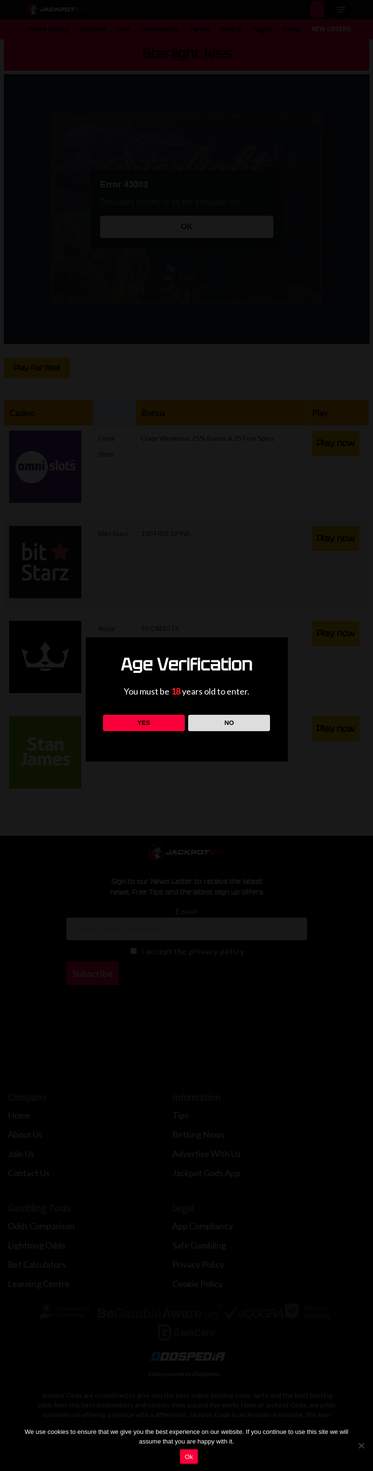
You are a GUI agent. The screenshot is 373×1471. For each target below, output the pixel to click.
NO (229, 722)
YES (143, 722)
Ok (189, 1456)
